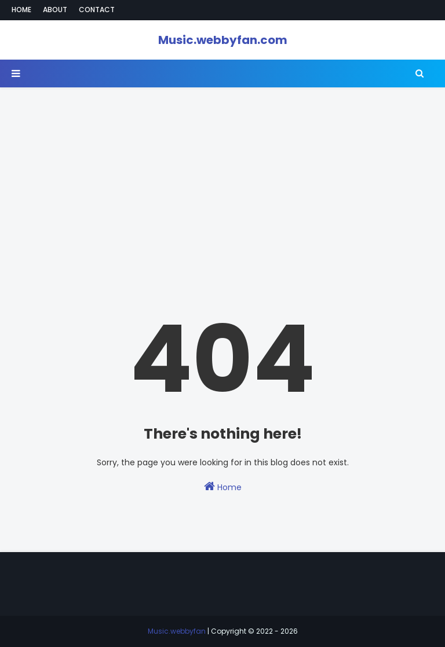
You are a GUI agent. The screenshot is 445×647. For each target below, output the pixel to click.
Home (21, 9)
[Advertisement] (222, 168)
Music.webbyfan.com (222, 40)
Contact (97, 9)
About (55, 9)
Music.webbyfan (177, 631)
